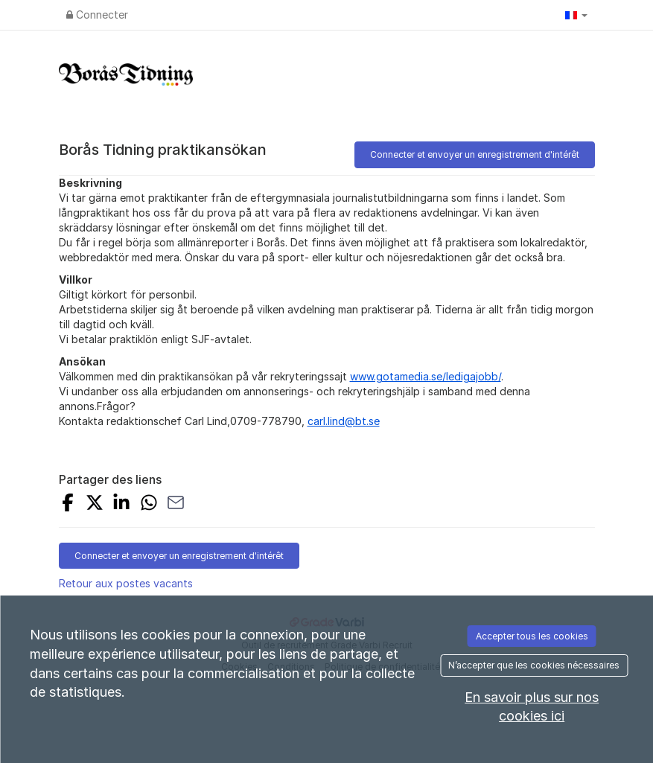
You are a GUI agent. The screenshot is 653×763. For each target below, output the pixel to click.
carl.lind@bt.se (344, 421)
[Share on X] (94, 504)
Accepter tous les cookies (532, 636)
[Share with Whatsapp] (149, 504)
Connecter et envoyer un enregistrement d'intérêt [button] (474, 154)
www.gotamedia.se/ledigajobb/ (425, 376)
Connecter (97, 14)
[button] (576, 15)
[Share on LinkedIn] (121, 504)
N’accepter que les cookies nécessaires (533, 665)
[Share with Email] (176, 504)
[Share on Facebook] (68, 504)
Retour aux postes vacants (126, 583)
